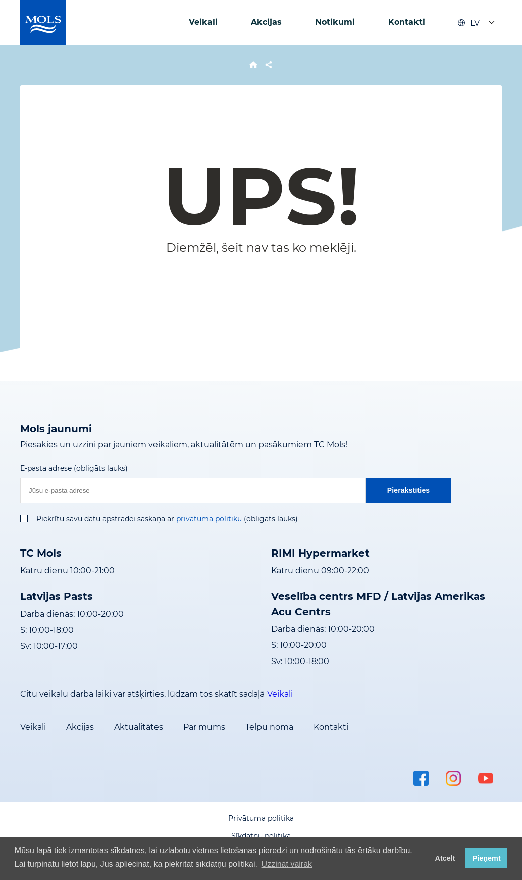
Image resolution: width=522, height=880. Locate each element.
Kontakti (406, 22)
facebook (421, 778)
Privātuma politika (261, 818)
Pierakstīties (408, 490)
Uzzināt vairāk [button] (287, 864)
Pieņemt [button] (487, 858)
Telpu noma (269, 727)
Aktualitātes (138, 727)
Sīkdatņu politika (261, 835)
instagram (453, 778)
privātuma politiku (209, 518)
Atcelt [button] (445, 858)
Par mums (204, 727)
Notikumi (335, 22)
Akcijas (266, 22)
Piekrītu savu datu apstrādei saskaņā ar (105, 518)
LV (468, 23)
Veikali (203, 22)
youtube (485, 778)
